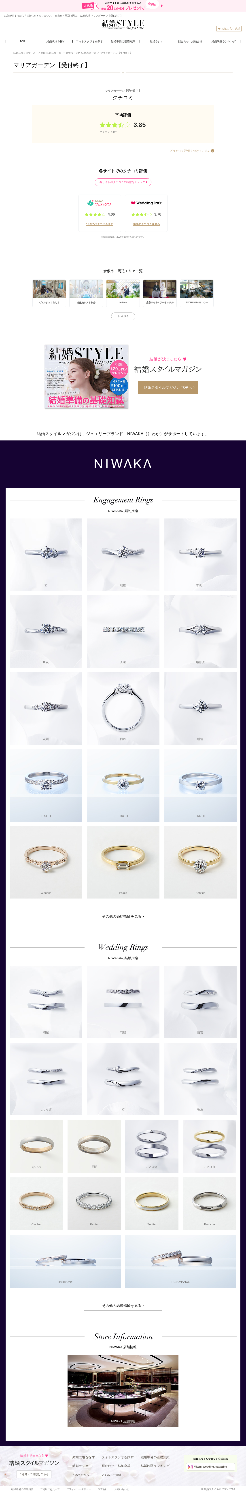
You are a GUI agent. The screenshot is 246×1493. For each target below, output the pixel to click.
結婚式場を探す (83, 1457)
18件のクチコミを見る (99, 224)
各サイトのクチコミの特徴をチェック (122, 182)
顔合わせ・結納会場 (116, 1466)
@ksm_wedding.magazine (210, 1466)
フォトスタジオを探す (118, 1457)
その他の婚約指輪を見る (121, 916)
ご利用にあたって (50, 1489)
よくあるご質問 (111, 1475)
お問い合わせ (121, 1489)
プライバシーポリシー (78, 1489)
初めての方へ (80, 1475)
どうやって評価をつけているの (190, 150)
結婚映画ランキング (155, 1466)
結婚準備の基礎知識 (155, 1457)
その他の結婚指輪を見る (121, 1306)
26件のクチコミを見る (146, 224)
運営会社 (103, 1489)
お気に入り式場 (229, 28)
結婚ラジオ (80, 1466)
